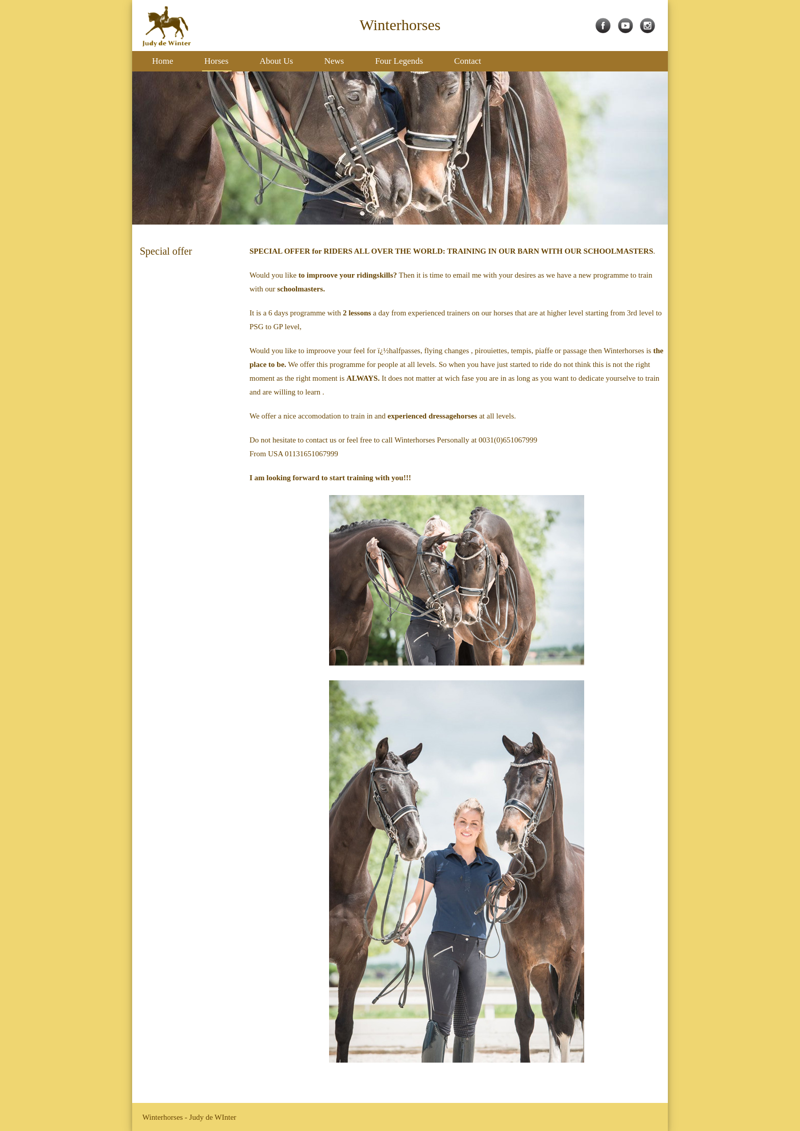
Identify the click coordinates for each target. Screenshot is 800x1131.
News (334, 61)
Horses (217, 61)
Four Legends (399, 61)
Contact (467, 61)
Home (162, 61)
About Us (276, 61)
